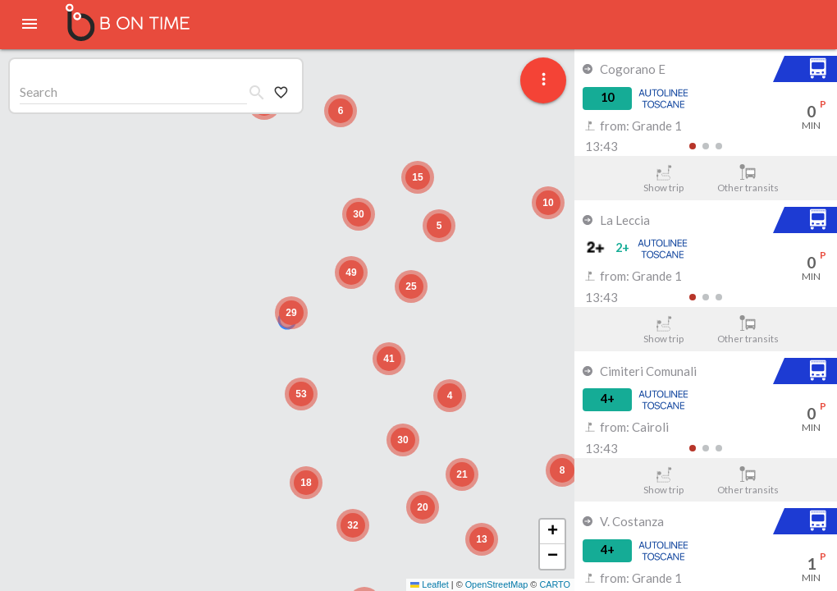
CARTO (554, 584)
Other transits (748, 178)
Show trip (663, 178)
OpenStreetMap (496, 584)
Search (38, 91)
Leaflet (429, 584)
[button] (291, 312)
